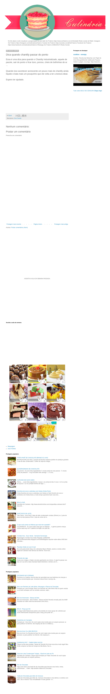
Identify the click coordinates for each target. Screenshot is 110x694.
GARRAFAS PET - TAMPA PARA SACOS (29, 642)
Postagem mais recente (14, 224)
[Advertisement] (37, 204)
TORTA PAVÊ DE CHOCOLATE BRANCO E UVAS (32, 458)
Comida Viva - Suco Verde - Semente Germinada (32, 536)
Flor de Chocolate (22, 665)
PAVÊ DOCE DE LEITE (24, 513)
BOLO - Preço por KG (23, 609)
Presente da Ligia (22, 558)
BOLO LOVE (21, 502)
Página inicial (38, 224)
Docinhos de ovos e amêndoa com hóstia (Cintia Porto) (34, 491)
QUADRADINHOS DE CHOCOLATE (28, 469)
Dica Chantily (17, 118)
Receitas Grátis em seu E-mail (26, 547)
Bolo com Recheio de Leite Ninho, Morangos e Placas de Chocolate (38, 586)
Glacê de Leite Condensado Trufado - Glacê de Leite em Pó (35, 653)
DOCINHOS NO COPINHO (25, 575)
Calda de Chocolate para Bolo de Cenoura (30, 676)
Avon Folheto (12, 448)
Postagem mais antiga (61, 224)
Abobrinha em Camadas (24, 620)
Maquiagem (11, 446)
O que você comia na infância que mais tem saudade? (33, 525)
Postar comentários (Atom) (19, 227)
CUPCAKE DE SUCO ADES (25, 480)
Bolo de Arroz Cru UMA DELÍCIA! (27, 631)
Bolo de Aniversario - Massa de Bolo (28, 598)
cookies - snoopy (80, 54)
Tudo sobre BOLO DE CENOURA (87, 91)
